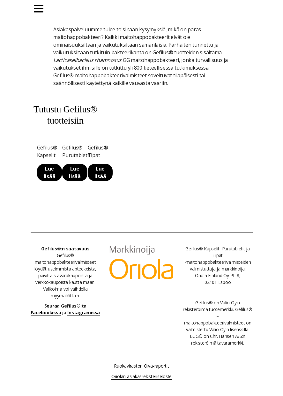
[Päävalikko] (40, 9)
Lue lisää (50, 172)
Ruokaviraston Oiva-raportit (141, 366)
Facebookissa (46, 312)
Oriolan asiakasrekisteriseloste (141, 376)
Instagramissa (83, 312)
